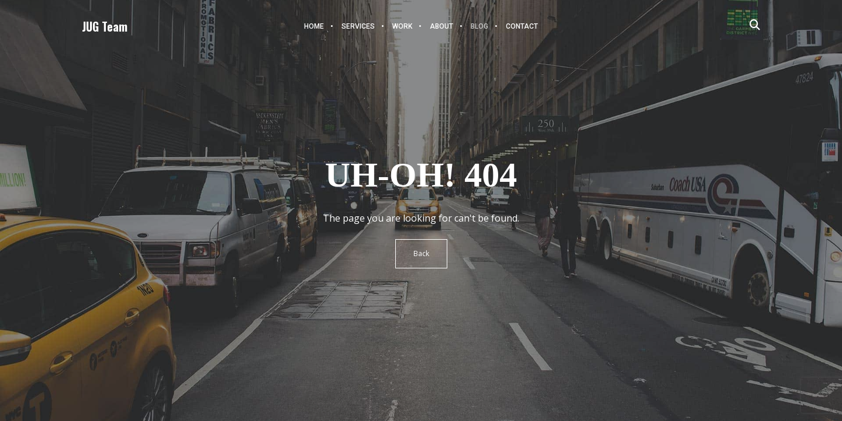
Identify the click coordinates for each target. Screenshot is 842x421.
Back (421, 253)
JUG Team (104, 26)
